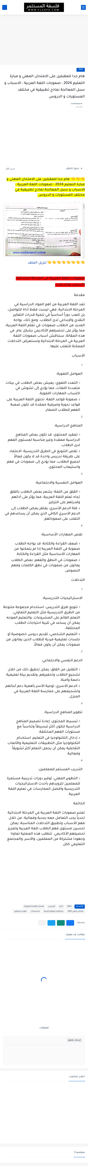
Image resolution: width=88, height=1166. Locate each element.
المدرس (51, 906)
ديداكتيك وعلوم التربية (53, 911)
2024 (81, 70)
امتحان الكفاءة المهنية (34, 906)
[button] (70, 923)
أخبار (61, 906)
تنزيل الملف (37, 263)
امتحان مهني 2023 (75, 911)
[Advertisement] (44, 40)
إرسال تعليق (74, 1040)
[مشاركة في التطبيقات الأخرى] (42, 923)
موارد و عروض (20, 911)
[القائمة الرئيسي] (83, 7)
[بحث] (4, 7)
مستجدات (35, 911)
